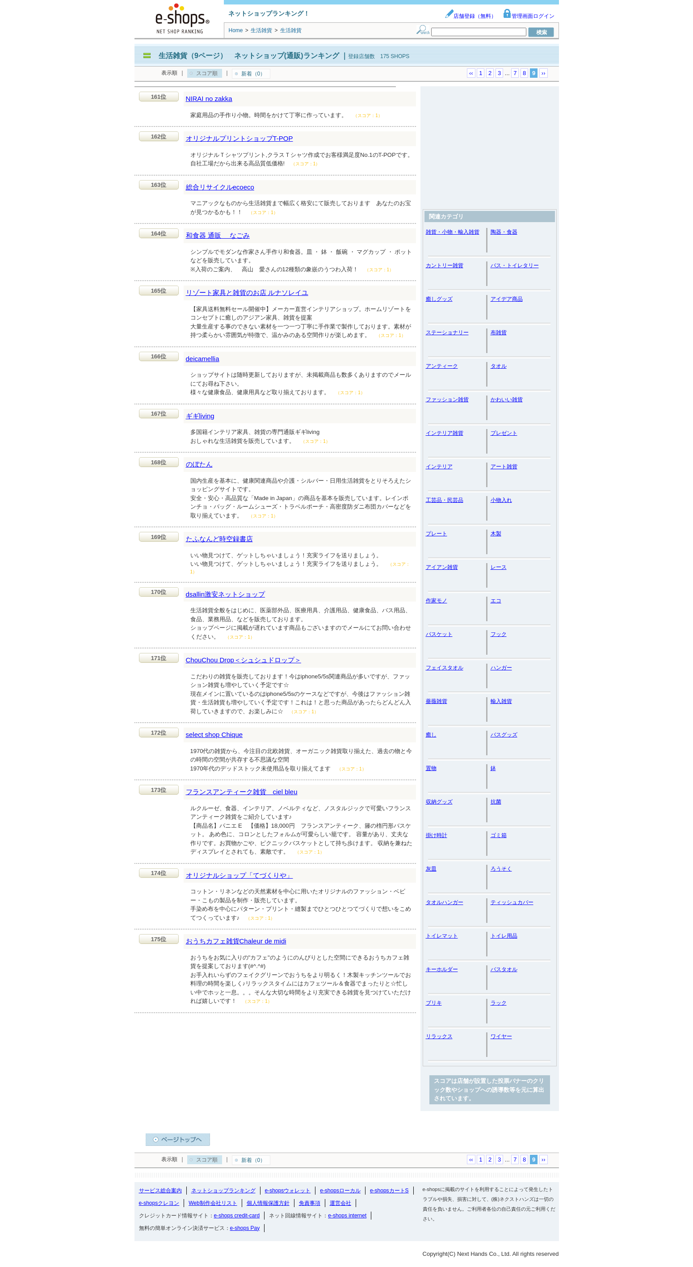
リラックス (439, 1036)
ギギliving (200, 416)
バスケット (439, 634)
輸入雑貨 (501, 701)
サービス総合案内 (160, 1190)
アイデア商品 (507, 299)
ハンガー (501, 668)
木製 (496, 533)
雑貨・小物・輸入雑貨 (452, 232)
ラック (499, 1003)
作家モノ (436, 601)
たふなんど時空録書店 (219, 539)
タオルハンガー (444, 902)
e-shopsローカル (340, 1190)
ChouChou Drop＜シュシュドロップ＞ (243, 660)
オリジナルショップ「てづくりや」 (239, 875)
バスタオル (504, 969)
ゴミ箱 (499, 835)
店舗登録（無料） (470, 16)
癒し (431, 735)
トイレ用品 (504, 936)
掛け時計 (436, 835)
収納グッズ (439, 802)
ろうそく (501, 869)
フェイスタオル (444, 668)
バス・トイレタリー (515, 265)
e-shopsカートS (389, 1190)
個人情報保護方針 (268, 1203)
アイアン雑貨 (442, 567)
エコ (496, 601)
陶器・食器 (504, 232)
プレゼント (504, 433)
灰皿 (431, 869)
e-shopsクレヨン (159, 1203)
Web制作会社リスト (213, 1203)
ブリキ (434, 1003)
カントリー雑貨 (444, 265)
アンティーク (442, 366)
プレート (436, 533)
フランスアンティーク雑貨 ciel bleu (242, 792)
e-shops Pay (245, 1228)
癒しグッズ (439, 299)
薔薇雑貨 (436, 701)
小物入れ (501, 500)
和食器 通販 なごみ (218, 235)
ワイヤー (501, 1036)
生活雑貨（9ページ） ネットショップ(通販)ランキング (249, 55)
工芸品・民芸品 (444, 500)
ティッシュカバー (512, 902)
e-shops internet (347, 1215)
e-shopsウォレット (288, 1190)
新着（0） (253, 74)
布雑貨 (499, 332)
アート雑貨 (504, 466)
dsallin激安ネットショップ (225, 594)
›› (544, 73)
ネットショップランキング (223, 1190)
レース (499, 567)
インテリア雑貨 (444, 433)
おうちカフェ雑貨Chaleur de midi (236, 941)
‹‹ (471, 73)
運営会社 (340, 1203)
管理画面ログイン (528, 16)
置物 (431, 768)
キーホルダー (442, 969)
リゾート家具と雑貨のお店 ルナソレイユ (247, 292)
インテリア (439, 466)
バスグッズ (504, 735)
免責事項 (309, 1203)
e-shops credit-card (237, 1215)
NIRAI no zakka (209, 98)
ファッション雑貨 (447, 399)
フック (499, 634)
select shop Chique (214, 734)
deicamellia (202, 358)
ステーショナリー (447, 332)
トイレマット (442, 936)
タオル (499, 366)
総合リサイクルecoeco (220, 187)
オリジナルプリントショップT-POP (239, 138)
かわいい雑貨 (507, 399)
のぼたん (199, 464)
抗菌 (496, 802)
